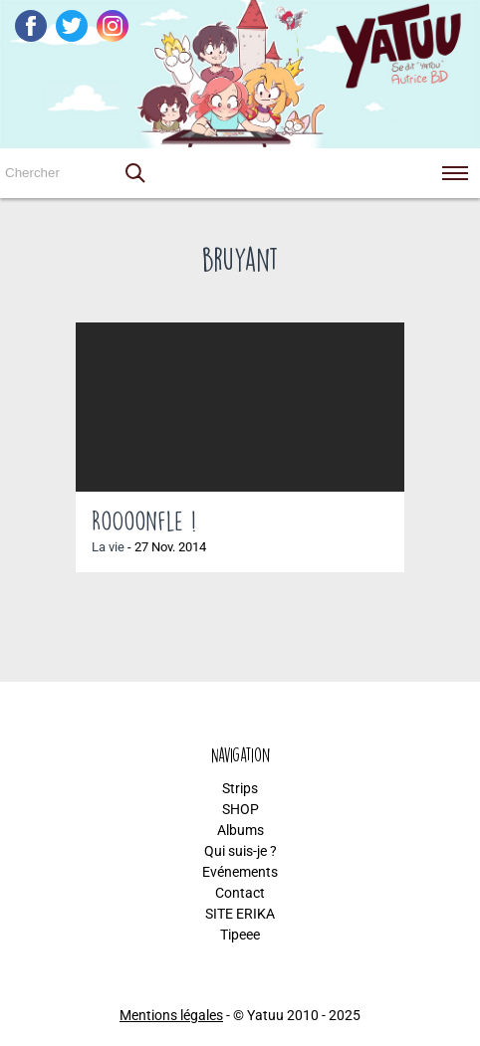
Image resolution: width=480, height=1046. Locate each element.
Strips (240, 788)
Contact (240, 893)
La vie (108, 546)
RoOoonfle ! (144, 520)
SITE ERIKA (240, 914)
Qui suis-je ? (240, 851)
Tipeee (240, 934)
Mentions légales (171, 1015)
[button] (134, 173)
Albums (240, 830)
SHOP (240, 809)
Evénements (240, 872)
